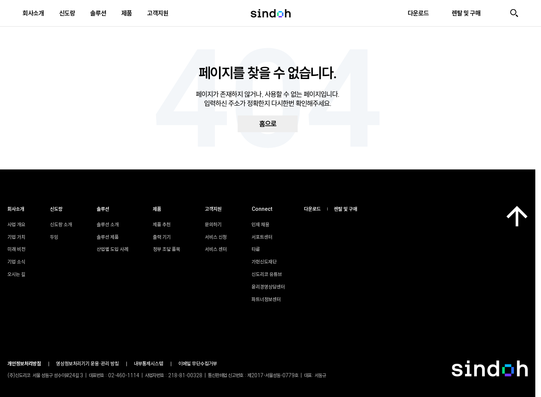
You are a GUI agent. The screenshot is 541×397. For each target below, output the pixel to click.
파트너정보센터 (270, 299)
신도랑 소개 (61, 224)
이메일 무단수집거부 (197, 364)
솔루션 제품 (108, 237)
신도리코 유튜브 (271, 274)
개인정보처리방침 (24, 364)
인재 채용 (264, 224)
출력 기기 (162, 237)
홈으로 (267, 123)
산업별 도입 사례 (112, 249)
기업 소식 (16, 262)
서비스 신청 (216, 237)
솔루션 (98, 13)
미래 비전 (16, 249)
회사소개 (33, 13)
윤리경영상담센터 (272, 287)
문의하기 (213, 224)
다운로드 (312, 209)
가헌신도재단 (268, 262)
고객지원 (158, 13)
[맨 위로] (517, 216)
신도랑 (67, 13)
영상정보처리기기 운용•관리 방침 (87, 364)
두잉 (54, 237)
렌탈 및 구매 (345, 209)
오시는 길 (16, 274)
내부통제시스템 (148, 364)
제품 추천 (162, 224)
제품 (126, 13)
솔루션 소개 (108, 224)
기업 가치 (16, 237)
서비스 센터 (216, 249)
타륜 (260, 249)
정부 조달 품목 (166, 249)
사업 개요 (16, 224)
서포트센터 (266, 237)
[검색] (514, 13)
